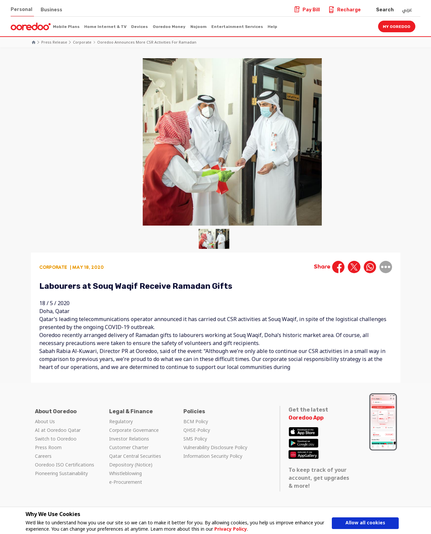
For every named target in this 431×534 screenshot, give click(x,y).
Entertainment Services (237, 26)
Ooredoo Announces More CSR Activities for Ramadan (146, 42)
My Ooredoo (396, 26)
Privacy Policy (230, 529)
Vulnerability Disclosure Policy (215, 447)
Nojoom (198, 26)
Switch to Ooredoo (56, 439)
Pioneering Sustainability (61, 473)
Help (272, 26)
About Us (45, 421)
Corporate (82, 42)
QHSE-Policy (196, 430)
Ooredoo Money (169, 26)
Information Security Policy (212, 456)
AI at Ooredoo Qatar (58, 430)
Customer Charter (128, 447)
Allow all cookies (365, 523)
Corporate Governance (134, 430)
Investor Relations (129, 439)
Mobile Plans (66, 26)
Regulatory (121, 421)
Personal (21, 9)
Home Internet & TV (105, 26)
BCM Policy (195, 421)
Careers (43, 456)
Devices (139, 26)
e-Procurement (125, 482)
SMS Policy (195, 439)
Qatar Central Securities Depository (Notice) (135, 460)
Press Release (54, 42)
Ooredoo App (306, 418)
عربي (407, 9)
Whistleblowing (125, 473)
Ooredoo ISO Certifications (64, 464)
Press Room (48, 447)
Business (51, 10)
